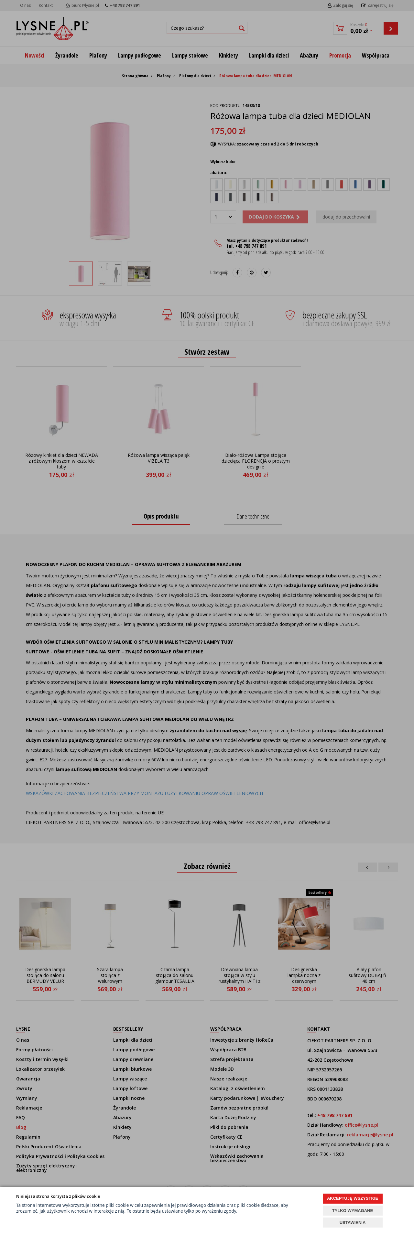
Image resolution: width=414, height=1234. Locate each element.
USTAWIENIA (353, 1222)
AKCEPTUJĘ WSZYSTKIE (352, 1198)
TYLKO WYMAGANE (352, 1210)
